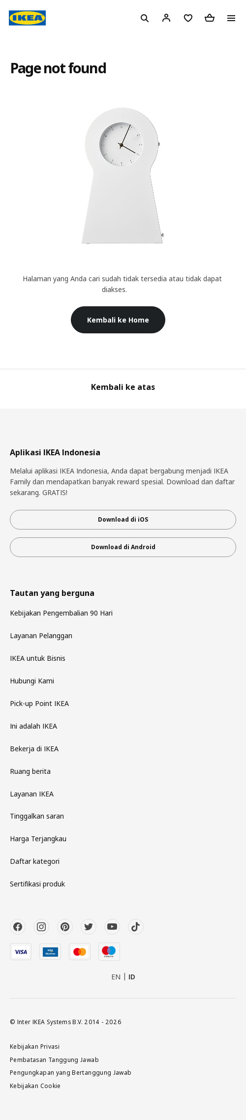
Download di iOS (123, 519)
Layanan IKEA (32, 793)
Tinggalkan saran (37, 816)
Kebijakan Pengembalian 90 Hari (61, 613)
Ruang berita (30, 771)
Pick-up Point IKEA (39, 703)
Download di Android (123, 547)
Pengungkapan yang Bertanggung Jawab (71, 1072)
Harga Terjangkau (38, 838)
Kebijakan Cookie (35, 1086)
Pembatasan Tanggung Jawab (54, 1059)
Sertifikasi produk (37, 883)
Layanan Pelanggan (41, 635)
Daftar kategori (35, 861)
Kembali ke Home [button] (118, 319)
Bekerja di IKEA (34, 748)
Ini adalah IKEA (33, 726)
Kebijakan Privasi (35, 1046)
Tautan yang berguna (52, 593)
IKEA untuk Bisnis (37, 658)
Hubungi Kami (32, 680)
